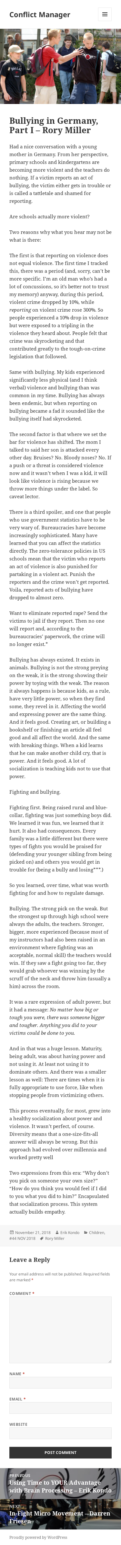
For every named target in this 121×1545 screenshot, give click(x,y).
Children (96, 1232)
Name (17, 1374)
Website (18, 1424)
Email (17, 1399)
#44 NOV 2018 (22, 1238)
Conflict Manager (39, 14)
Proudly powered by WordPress (38, 1537)
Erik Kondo (69, 1232)
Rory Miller (55, 1238)
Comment (22, 1293)
